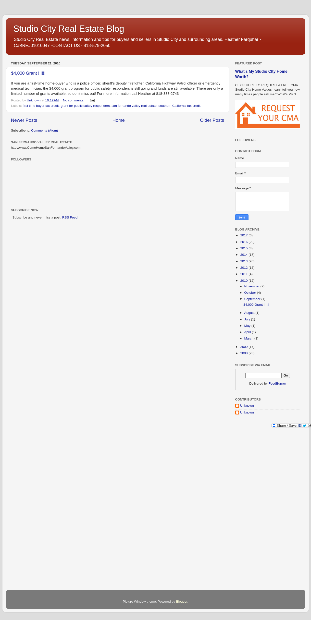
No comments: (74, 100)
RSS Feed (69, 217)
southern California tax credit (180, 106)
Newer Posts (24, 120)
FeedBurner (277, 383)
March (249, 338)
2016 (244, 242)
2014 (244, 254)
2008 (244, 353)
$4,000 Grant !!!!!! (28, 73)
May (247, 326)
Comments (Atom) (44, 130)
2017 (244, 235)
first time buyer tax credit (41, 106)
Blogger (181, 601)
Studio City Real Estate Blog (68, 29)
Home (118, 120)
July (247, 319)
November (252, 286)
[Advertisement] (254, 509)
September (252, 299)
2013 (244, 261)
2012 (244, 267)
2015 (244, 248)
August (250, 313)
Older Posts (212, 120)
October (250, 292)
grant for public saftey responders (85, 106)
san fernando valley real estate (134, 106)
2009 (244, 347)
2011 (244, 274)
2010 (244, 280)
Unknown (247, 405)
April (248, 332)
